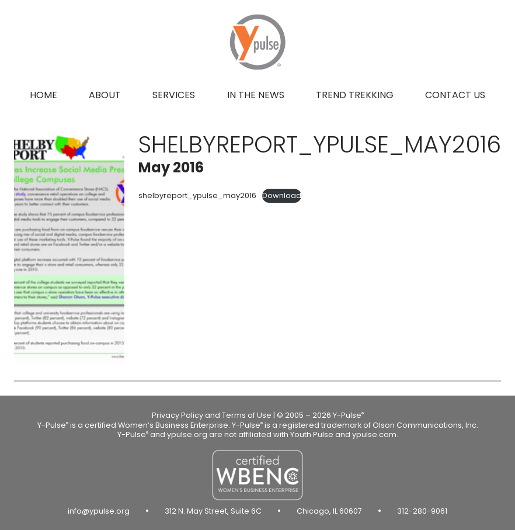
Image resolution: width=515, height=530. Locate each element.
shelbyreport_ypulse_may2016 (197, 195)
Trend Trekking (355, 95)
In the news (255, 95)
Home (43, 95)
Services (173, 95)
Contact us (455, 95)
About (105, 95)
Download (281, 195)
